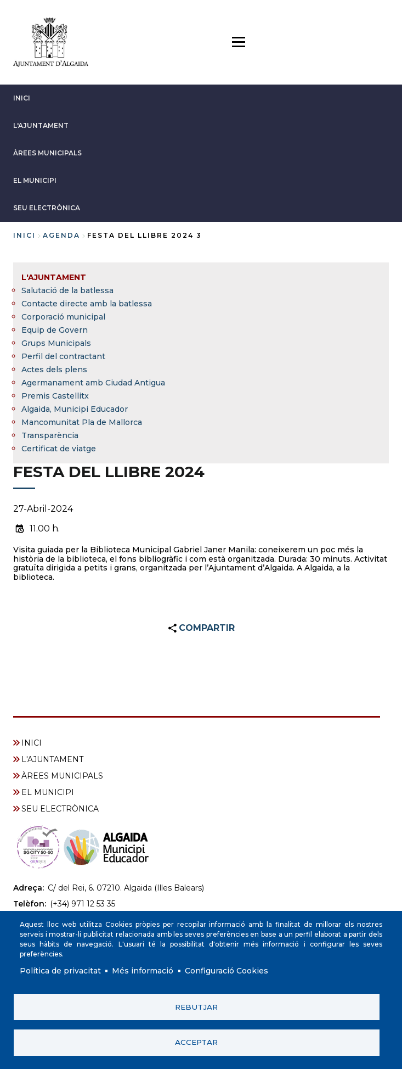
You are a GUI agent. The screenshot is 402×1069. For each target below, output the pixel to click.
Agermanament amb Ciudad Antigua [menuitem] (93, 383)
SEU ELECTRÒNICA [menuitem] (60, 809)
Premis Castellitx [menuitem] (55, 396)
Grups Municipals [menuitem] (56, 343)
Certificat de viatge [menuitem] (58, 449)
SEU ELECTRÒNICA (46, 208)
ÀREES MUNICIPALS (47, 153)
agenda (61, 235)
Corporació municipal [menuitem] (63, 317)
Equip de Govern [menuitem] (54, 330)
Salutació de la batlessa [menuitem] (67, 290)
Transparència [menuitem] (49, 435)
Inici (24, 235)
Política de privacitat (60, 970)
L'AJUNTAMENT (41, 125)
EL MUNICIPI (34, 180)
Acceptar (196, 1042)
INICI (21, 98)
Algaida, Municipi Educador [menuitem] (74, 409)
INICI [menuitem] (31, 743)
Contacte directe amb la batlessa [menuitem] (86, 304)
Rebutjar (196, 1006)
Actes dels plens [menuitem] (54, 369)
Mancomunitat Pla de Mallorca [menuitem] (81, 422)
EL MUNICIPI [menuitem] (47, 792)
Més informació (142, 970)
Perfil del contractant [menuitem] (63, 356)
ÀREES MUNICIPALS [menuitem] (62, 776)
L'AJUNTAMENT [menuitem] (53, 277)
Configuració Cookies (226, 970)
